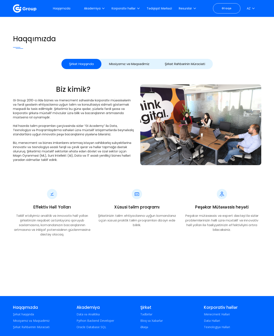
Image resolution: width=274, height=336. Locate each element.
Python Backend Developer (95, 321)
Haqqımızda (25, 307)
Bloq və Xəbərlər (151, 321)
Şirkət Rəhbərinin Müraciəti (185, 64)
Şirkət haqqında (23, 314)
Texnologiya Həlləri (217, 327)
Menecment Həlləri (217, 314)
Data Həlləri (212, 321)
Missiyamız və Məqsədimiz (129, 64)
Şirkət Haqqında (81, 64)
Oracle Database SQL (91, 327)
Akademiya (88, 307)
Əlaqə (226, 8)
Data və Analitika (88, 314)
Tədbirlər (146, 314)
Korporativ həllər (221, 307)
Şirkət (145, 307)
